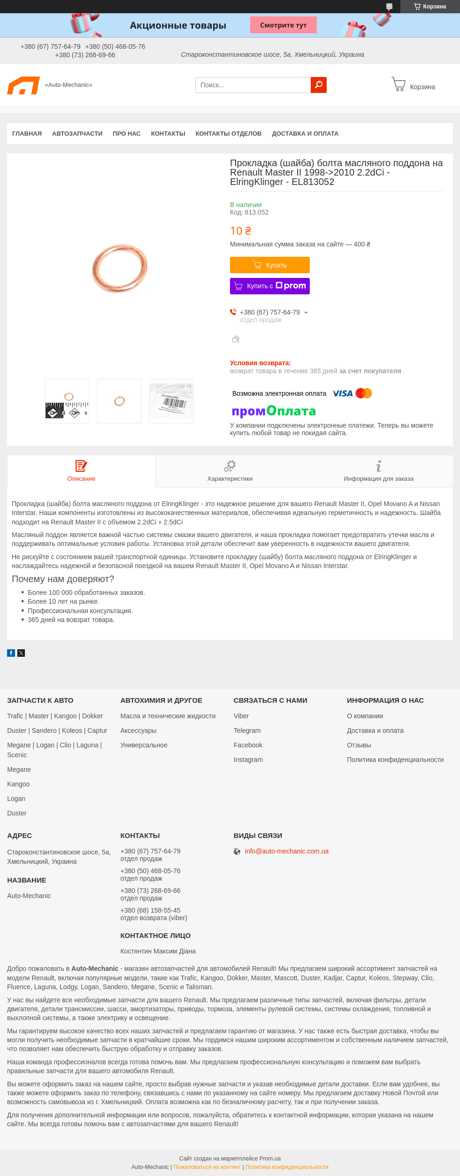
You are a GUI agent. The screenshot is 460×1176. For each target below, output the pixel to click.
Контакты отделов (229, 133)
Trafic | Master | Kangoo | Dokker (55, 716)
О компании (365, 716)
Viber (241, 716)
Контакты (168, 133)
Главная (27, 133)
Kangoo (18, 784)
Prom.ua (270, 1158)
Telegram (247, 730)
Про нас (126, 133)
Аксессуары (138, 730)
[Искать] (319, 85)
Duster (16, 813)
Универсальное (143, 745)
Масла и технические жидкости (167, 716)
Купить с (276, 286)
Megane (19, 769)
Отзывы (359, 745)
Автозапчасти (77, 133)
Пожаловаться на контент (207, 1167)
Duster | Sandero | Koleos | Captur (57, 730)
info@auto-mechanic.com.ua (287, 851)
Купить (276, 265)
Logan (16, 798)
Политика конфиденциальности (395, 759)
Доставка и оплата (305, 133)
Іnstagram (248, 759)
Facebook (248, 745)
